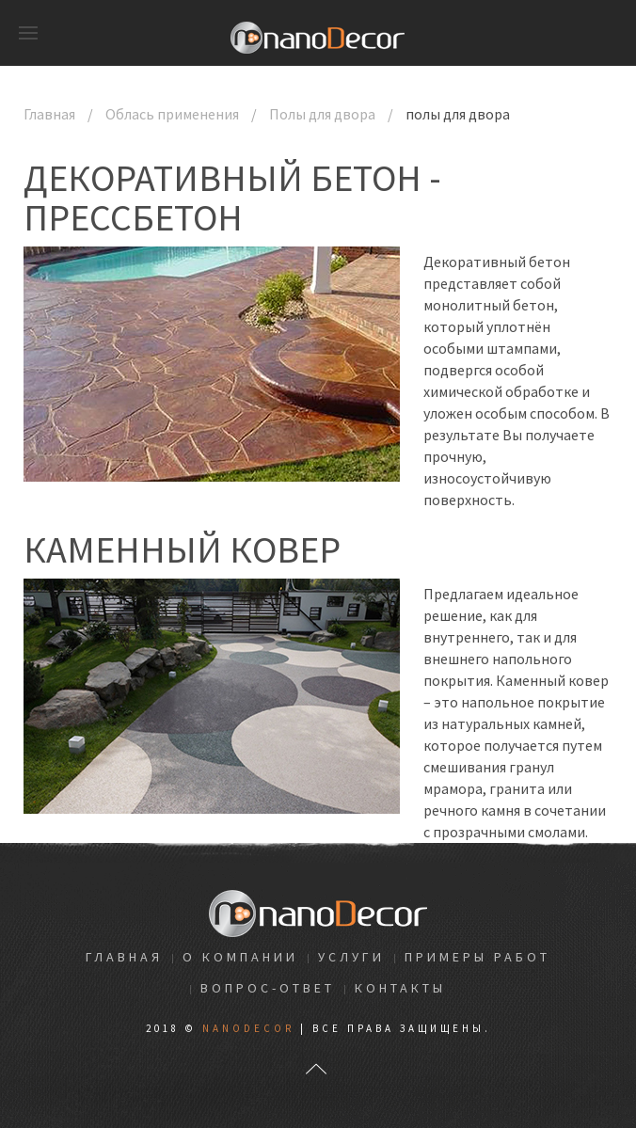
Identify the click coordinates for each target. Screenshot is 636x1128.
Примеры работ (477, 956)
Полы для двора (322, 113)
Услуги (351, 956)
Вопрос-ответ (267, 987)
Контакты (400, 987)
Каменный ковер (182, 549)
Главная (49, 113)
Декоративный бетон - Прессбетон (232, 197)
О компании (240, 956)
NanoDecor (248, 1028)
